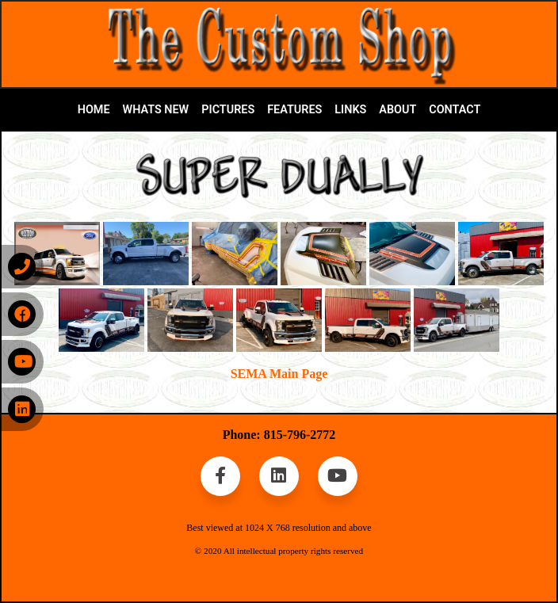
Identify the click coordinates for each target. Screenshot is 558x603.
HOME (94, 109)
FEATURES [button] (294, 109)
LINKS (350, 109)
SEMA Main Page (279, 373)
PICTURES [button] (227, 109)
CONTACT (454, 109)
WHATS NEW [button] (156, 109)
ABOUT (397, 109)
